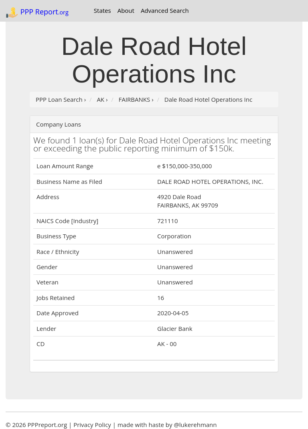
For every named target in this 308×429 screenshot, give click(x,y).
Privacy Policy (92, 425)
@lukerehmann (195, 425)
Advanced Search (165, 10)
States (102, 10)
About (126, 10)
